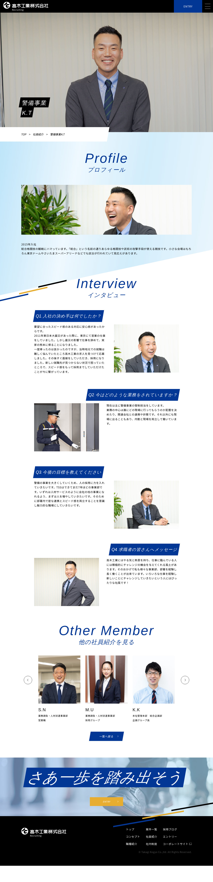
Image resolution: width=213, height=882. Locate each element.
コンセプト (133, 863)
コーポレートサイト (177, 871)
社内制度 (151, 871)
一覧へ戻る (106, 737)
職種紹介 (131, 871)
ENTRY (188, 6)
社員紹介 (38, 134)
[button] (28, 680)
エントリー (170, 863)
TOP (24, 134)
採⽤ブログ (170, 856)
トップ (130, 856)
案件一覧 (151, 856)
